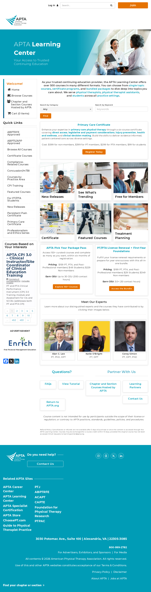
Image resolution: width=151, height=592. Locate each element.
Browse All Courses (19, 149)
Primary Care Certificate (16, 223)
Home (13, 89)
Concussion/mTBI (18, 170)
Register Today (94, 152)
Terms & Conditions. (114, 565)
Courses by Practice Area (16, 178)
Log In (52, 5)
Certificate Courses (19, 155)
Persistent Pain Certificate (17, 214)
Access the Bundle (121, 288)
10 (28, 315)
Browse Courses (19, 95)
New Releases (16, 206)
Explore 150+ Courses (66, 286)
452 (14, 320)
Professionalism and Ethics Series (18, 231)
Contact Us (45, 464)
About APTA (99, 578)
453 (22, 320)
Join (133, 5)
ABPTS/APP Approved (14, 142)
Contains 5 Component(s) (13, 280)
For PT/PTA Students (14, 199)
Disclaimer (120, 571)
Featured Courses (18, 191)
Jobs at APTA (118, 578)
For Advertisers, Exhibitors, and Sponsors (84, 552)
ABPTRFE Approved (13, 133)
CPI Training (15, 185)
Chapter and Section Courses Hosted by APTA (19, 104)
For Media (120, 552)
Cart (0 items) (18, 113)
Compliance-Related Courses (18, 163)
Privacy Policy (101, 571)
